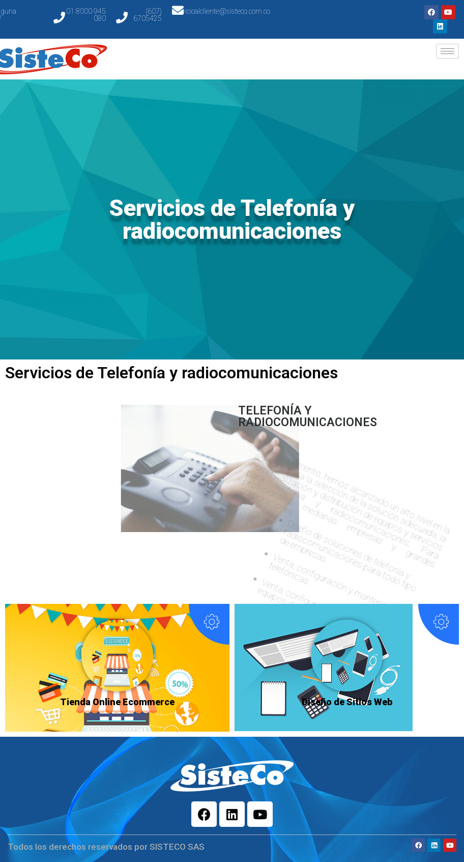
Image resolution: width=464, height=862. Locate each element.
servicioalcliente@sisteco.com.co (221, 11)
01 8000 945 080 (86, 14)
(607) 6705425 (147, 14)
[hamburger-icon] (447, 51)
